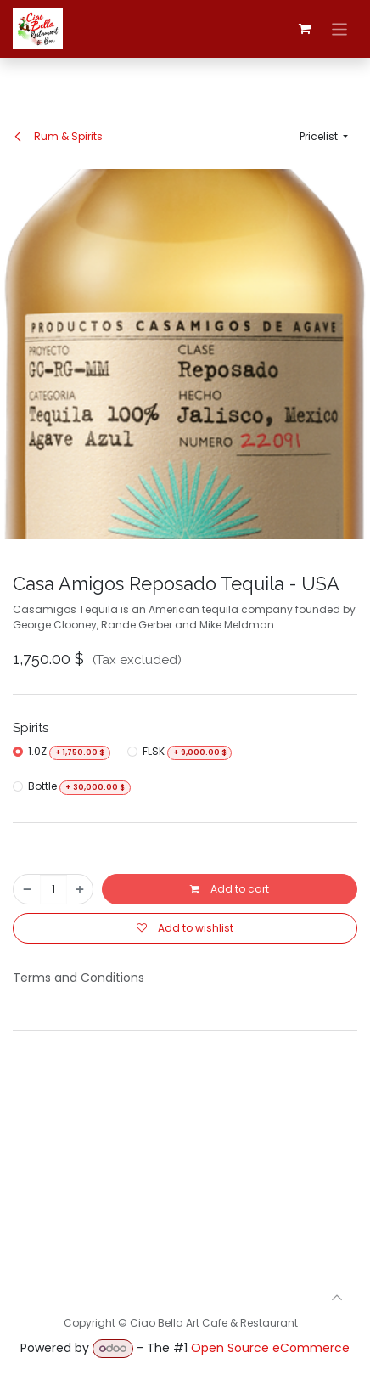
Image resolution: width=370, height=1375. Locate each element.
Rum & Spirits (58, 136)
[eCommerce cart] (305, 29)
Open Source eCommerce (270, 1347)
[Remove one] (27, 889)
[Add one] (79, 889)
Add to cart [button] (229, 889)
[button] (323, 136)
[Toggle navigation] (340, 28)
